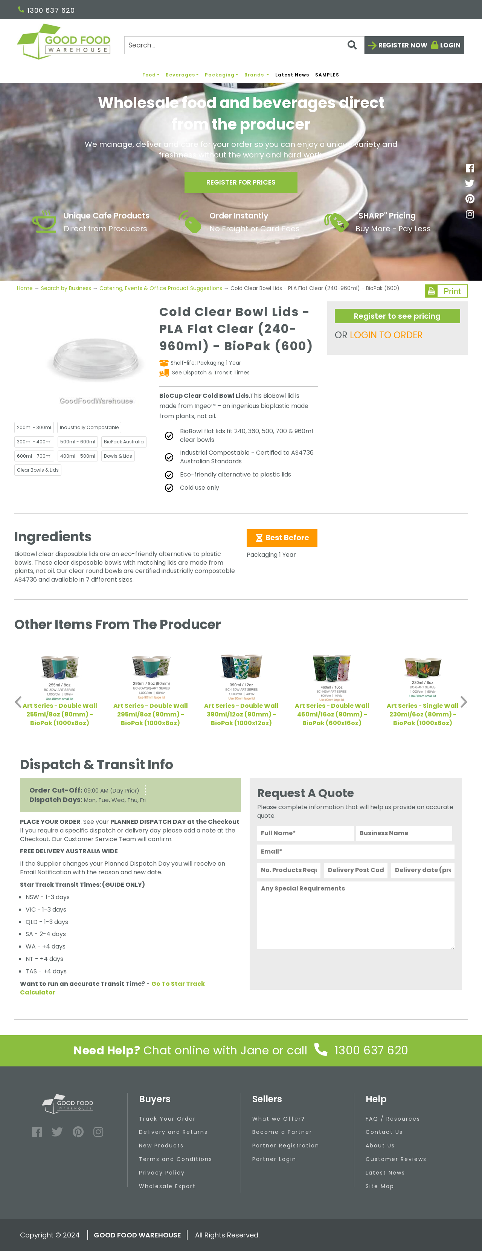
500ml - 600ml (77, 441)
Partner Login (274, 1159)
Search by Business (66, 288)
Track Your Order (167, 1119)
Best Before (282, 537)
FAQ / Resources (393, 1119)
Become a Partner (282, 1132)
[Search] (244, 45)
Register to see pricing (397, 316)
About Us (380, 1145)
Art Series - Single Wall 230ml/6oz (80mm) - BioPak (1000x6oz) (423, 714)
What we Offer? (278, 1119)
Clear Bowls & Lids (38, 470)
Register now (402, 45)
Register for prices (241, 183)
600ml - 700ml (34, 456)
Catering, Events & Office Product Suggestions (160, 288)
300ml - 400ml (34, 441)
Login (450, 45)
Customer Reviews (396, 1159)
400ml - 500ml (77, 456)
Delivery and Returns (173, 1132)
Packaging (221, 75)
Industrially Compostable (89, 427)
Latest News (292, 75)
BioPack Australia (124, 441)
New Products (161, 1145)
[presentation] (314, 967)
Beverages (182, 75)
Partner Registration (285, 1145)
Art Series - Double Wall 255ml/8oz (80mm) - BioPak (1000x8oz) (60, 714)
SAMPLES (327, 75)
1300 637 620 (46, 10)
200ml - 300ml (34, 427)
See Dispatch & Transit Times (210, 372)
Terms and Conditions (175, 1159)
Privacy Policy (162, 1172)
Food (151, 75)
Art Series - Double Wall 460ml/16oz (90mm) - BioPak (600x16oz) (332, 714)
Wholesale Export (167, 1186)
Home (25, 288)
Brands (256, 75)
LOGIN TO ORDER (386, 335)
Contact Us (384, 1132)
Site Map (380, 1186)
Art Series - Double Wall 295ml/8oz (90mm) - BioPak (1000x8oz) (150, 714)
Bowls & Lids (118, 456)
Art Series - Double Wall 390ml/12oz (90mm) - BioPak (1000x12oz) (241, 714)
